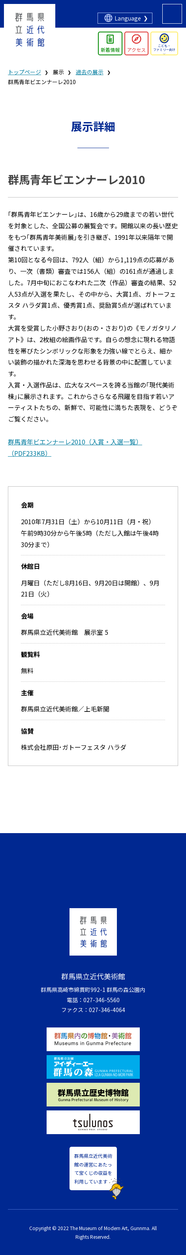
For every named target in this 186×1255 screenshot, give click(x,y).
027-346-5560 (101, 1000)
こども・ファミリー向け (164, 47)
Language (128, 18)
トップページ (24, 72)
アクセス (136, 49)
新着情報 (110, 49)
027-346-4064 (107, 1010)
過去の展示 (89, 72)
